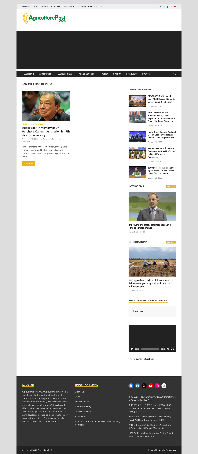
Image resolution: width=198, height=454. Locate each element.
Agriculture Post (49, 139)
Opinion (117, 74)
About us (45, 7)
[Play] (132, 349)
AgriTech (29, 74)
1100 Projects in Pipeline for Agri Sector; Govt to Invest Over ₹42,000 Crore (161, 170)
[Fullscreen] (172, 349)
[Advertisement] (99, 50)
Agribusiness (65, 74)
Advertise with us (85, 7)
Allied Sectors (86, 74)
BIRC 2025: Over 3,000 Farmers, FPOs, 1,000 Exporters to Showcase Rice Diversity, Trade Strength (161, 116)
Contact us (98, 7)
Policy (104, 74)
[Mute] (168, 349)
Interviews (132, 74)
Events (146, 74)
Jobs (77, 396)
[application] (152, 338)
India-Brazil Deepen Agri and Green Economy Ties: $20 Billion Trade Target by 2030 (162, 135)
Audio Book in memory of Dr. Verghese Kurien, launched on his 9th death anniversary (46, 131)
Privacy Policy (56, 7)
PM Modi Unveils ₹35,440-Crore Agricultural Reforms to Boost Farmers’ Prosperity (161, 152)
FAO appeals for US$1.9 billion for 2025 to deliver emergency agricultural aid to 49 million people (151, 283)
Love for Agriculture (167, 450)
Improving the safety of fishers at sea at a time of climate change (150, 226)
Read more (51, 421)
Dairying (39, 124)
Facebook (138, 311)
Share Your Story (70, 7)
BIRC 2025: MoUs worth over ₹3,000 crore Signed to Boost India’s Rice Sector (161, 99)
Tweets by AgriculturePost (141, 358)
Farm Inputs (44, 74)
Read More (27, 163)
